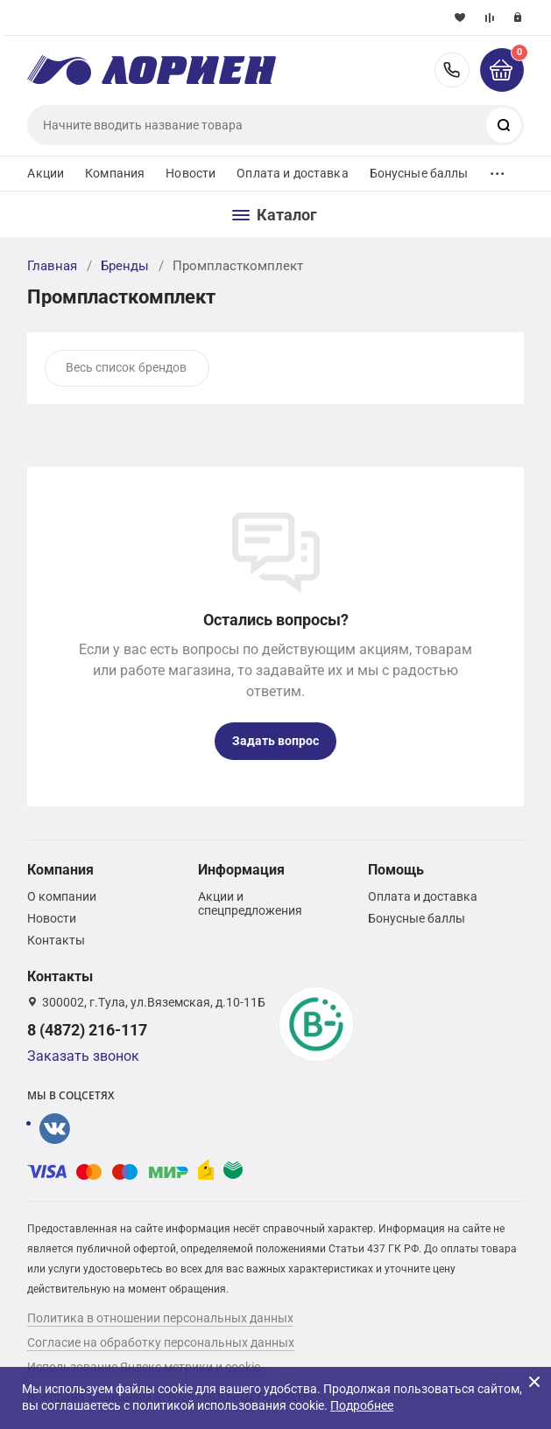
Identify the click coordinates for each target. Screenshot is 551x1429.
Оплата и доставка (292, 173)
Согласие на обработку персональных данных (160, 1342)
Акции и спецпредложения (250, 903)
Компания (115, 173)
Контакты (56, 940)
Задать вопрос (275, 741)
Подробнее (361, 1405)
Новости (190, 173)
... (497, 169)
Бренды (125, 266)
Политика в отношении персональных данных (160, 1318)
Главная (52, 266)
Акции (45, 173)
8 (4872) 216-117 (452, 69)
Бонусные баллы (419, 173)
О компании (61, 896)
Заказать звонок (83, 1056)
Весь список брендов (126, 367)
